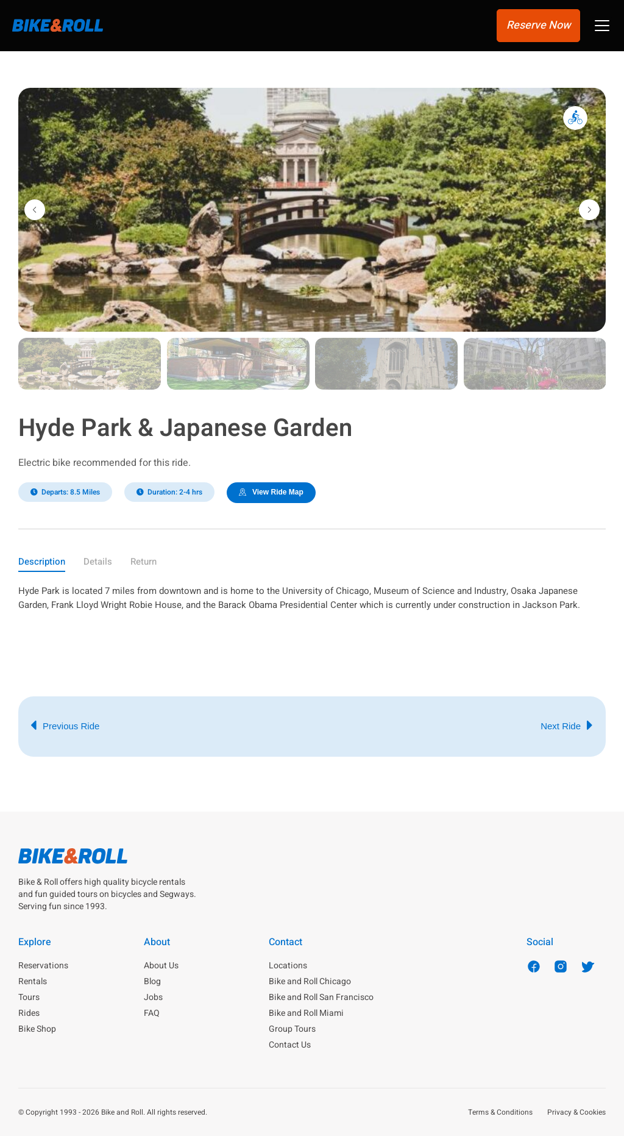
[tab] (41, 564)
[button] (602, 27)
